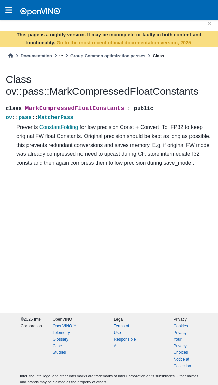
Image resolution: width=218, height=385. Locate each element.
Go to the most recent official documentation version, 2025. (125, 42)
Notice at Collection (182, 362)
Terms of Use (121, 329)
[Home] (10, 55)
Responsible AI (125, 342)
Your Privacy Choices (180, 346)
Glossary (60, 339)
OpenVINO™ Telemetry (64, 329)
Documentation (36, 55)
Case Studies (59, 349)
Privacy (179, 332)
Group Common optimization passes (107, 55)
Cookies (180, 326)
